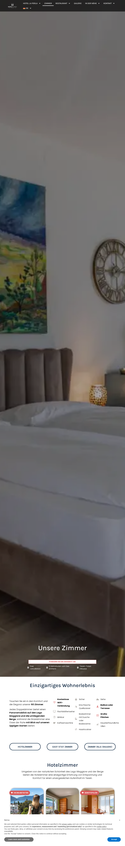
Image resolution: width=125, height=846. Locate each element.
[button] (120, 820)
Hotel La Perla (32, 3)
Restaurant (63, 3)
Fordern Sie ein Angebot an (62, 662)
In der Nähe (92, 3)
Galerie (78, 3)
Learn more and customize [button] (19, 839)
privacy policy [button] (67, 824)
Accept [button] (114, 839)
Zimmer (48, 3)
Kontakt (109, 3)
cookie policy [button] (101, 826)
